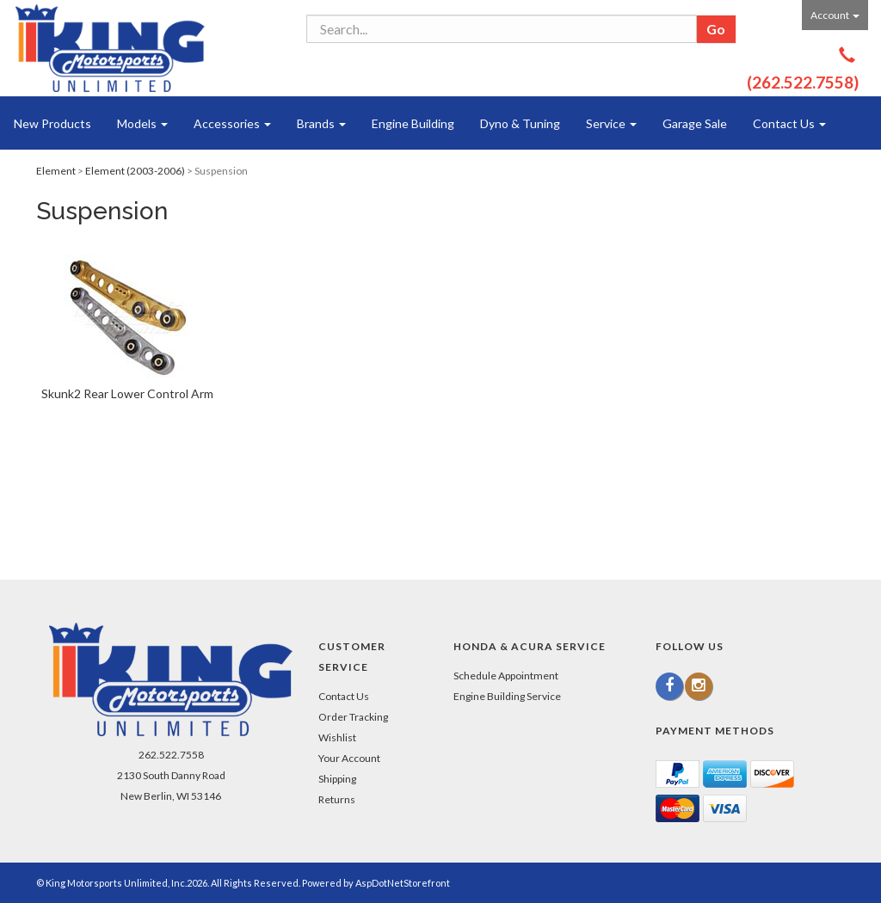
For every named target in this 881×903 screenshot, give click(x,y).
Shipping (337, 778)
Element (56, 170)
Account (834, 15)
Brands (321, 123)
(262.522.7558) (803, 82)
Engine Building (413, 123)
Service (611, 123)
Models (142, 123)
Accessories (232, 123)
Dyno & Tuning (520, 123)
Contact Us (789, 123)
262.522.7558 (171, 754)
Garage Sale (694, 123)
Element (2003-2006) (135, 170)
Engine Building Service (507, 696)
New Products (52, 123)
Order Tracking (353, 716)
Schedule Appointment (505, 675)
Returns (336, 799)
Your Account (349, 758)
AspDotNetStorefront (402, 882)
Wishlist (337, 737)
